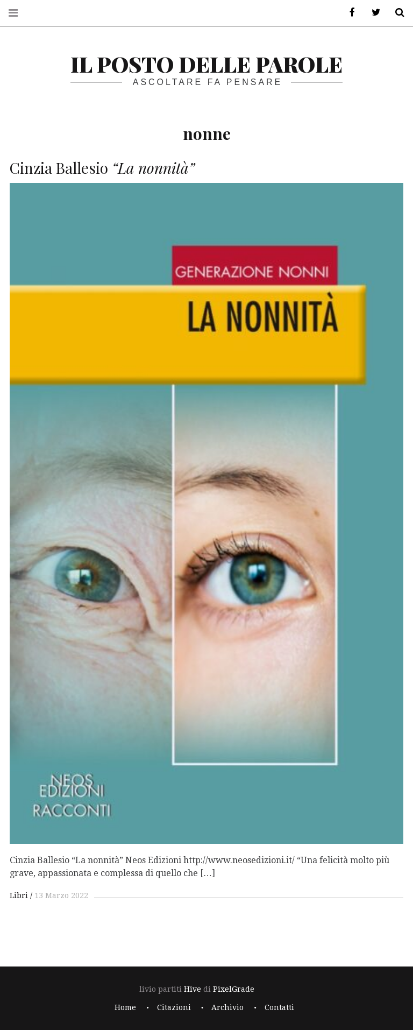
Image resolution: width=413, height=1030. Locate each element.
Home (125, 1007)
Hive (192, 989)
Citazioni (174, 1007)
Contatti (279, 1007)
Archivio (227, 1007)
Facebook (348, 12)
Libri (19, 895)
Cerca (396, 12)
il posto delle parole (206, 64)
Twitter (372, 12)
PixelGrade (233, 989)
